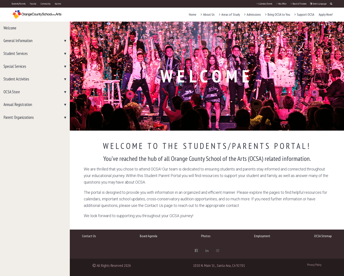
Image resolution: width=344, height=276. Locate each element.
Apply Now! (326, 14)
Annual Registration (17, 104)
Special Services (14, 66)
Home (192, 14)
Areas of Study (229, 14)
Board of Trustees (298, 3)
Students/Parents (19, 3)
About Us (208, 14)
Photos (206, 236)
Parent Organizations (18, 117)
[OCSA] (37, 14)
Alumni (58, 3)
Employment (262, 236)
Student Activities (16, 79)
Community (45, 3)
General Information (18, 40)
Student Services (15, 53)
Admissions (252, 14)
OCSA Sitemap (323, 236)
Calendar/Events (264, 3)
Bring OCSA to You (277, 14)
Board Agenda (148, 236)
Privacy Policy (314, 265)
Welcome (9, 28)
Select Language (318, 3)
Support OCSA (304, 14)
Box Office (281, 3)
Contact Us (89, 236)
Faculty (33, 3)
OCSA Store (11, 91)
